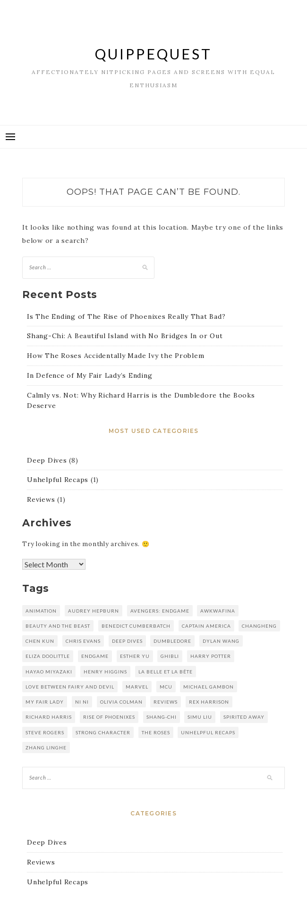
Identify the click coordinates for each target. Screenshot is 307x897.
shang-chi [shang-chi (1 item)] (161, 717)
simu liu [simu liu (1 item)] (200, 717)
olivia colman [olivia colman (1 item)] (121, 702)
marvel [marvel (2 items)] (137, 686)
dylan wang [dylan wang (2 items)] (221, 641)
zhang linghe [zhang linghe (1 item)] (46, 747)
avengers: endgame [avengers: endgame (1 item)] (159, 611)
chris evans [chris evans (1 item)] (83, 641)
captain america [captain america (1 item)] (206, 626)
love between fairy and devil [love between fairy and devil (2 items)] (70, 686)
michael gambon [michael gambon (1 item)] (208, 686)
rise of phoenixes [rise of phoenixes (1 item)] (109, 717)
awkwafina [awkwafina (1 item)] (217, 611)
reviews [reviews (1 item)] (166, 702)
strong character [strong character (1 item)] (103, 732)
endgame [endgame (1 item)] (95, 656)
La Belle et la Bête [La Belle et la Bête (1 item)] (165, 671)
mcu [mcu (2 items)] (166, 686)
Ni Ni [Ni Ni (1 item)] (82, 702)
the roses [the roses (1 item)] (156, 732)
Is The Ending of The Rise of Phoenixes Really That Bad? (126, 316)
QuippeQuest (153, 53)
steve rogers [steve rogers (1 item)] (45, 732)
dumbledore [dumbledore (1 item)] (172, 641)
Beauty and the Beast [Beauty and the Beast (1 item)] (58, 626)
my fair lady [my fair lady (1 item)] (45, 702)
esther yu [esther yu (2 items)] (135, 656)
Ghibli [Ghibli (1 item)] (170, 656)
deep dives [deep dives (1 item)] (127, 641)
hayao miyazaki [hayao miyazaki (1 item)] (49, 671)
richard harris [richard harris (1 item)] (49, 717)
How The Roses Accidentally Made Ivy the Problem (115, 355)
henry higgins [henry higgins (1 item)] (105, 671)
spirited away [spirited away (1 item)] (243, 717)
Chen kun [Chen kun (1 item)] (40, 641)
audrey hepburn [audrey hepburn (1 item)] (93, 611)
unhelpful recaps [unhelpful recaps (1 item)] (208, 732)
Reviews (41, 499)
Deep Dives (47, 460)
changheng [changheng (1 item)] (259, 626)
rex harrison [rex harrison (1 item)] (209, 702)
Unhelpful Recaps (57, 479)
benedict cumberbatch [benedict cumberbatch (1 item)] (136, 626)
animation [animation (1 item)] (41, 611)
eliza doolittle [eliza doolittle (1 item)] (48, 656)
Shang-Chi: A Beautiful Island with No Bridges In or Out (124, 336)
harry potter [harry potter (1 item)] (210, 656)
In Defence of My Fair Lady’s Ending (89, 375)
